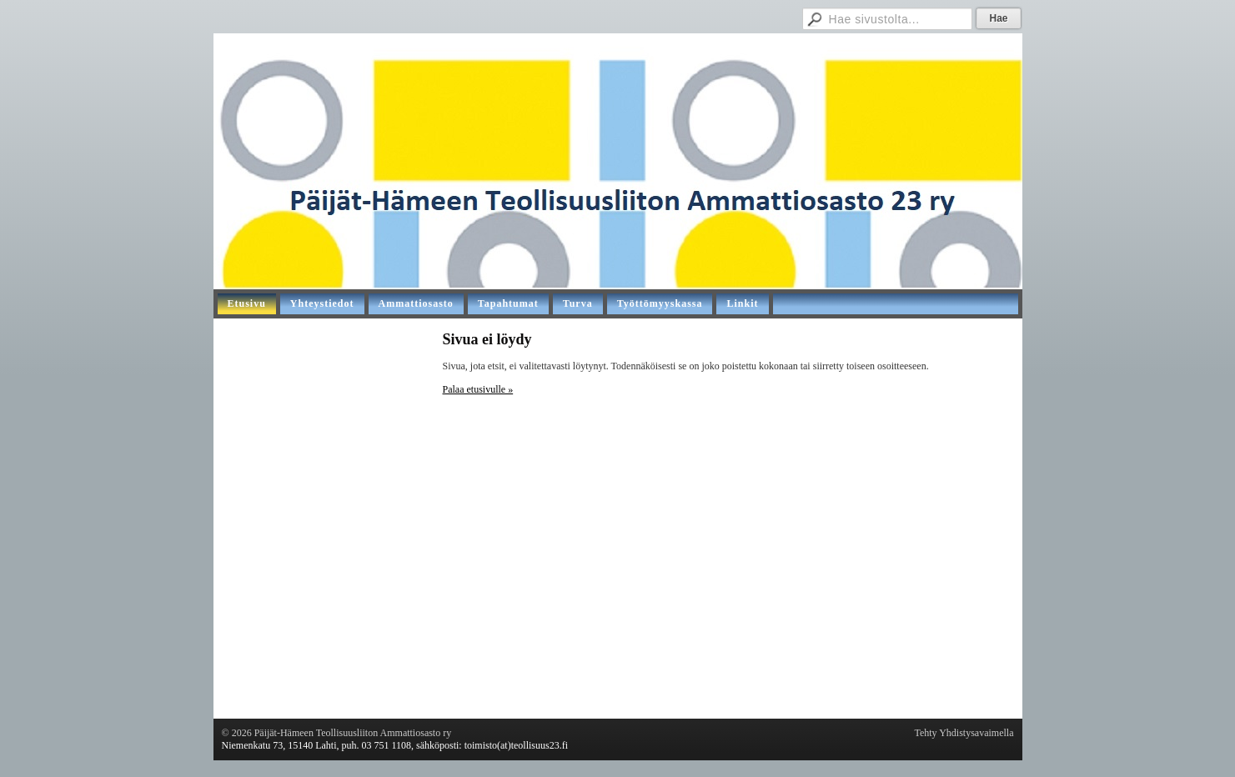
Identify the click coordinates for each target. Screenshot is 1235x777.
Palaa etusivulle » (478, 389)
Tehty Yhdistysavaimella (963, 733)
